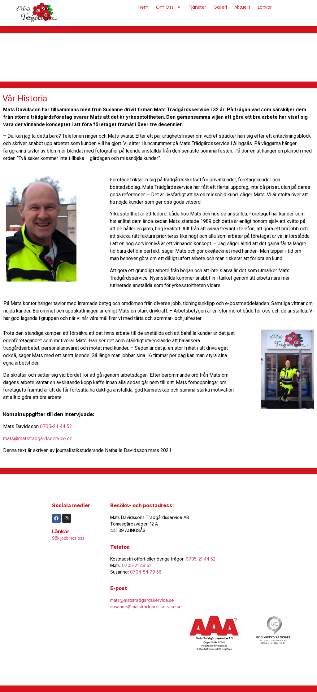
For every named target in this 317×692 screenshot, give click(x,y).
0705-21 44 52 (56, 426)
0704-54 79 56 (146, 571)
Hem (143, 7)
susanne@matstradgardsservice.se (146, 606)
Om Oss (168, 7)
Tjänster (197, 7)
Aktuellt (242, 7)
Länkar (265, 7)
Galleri (220, 7)
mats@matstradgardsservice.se (37, 438)
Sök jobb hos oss (68, 538)
